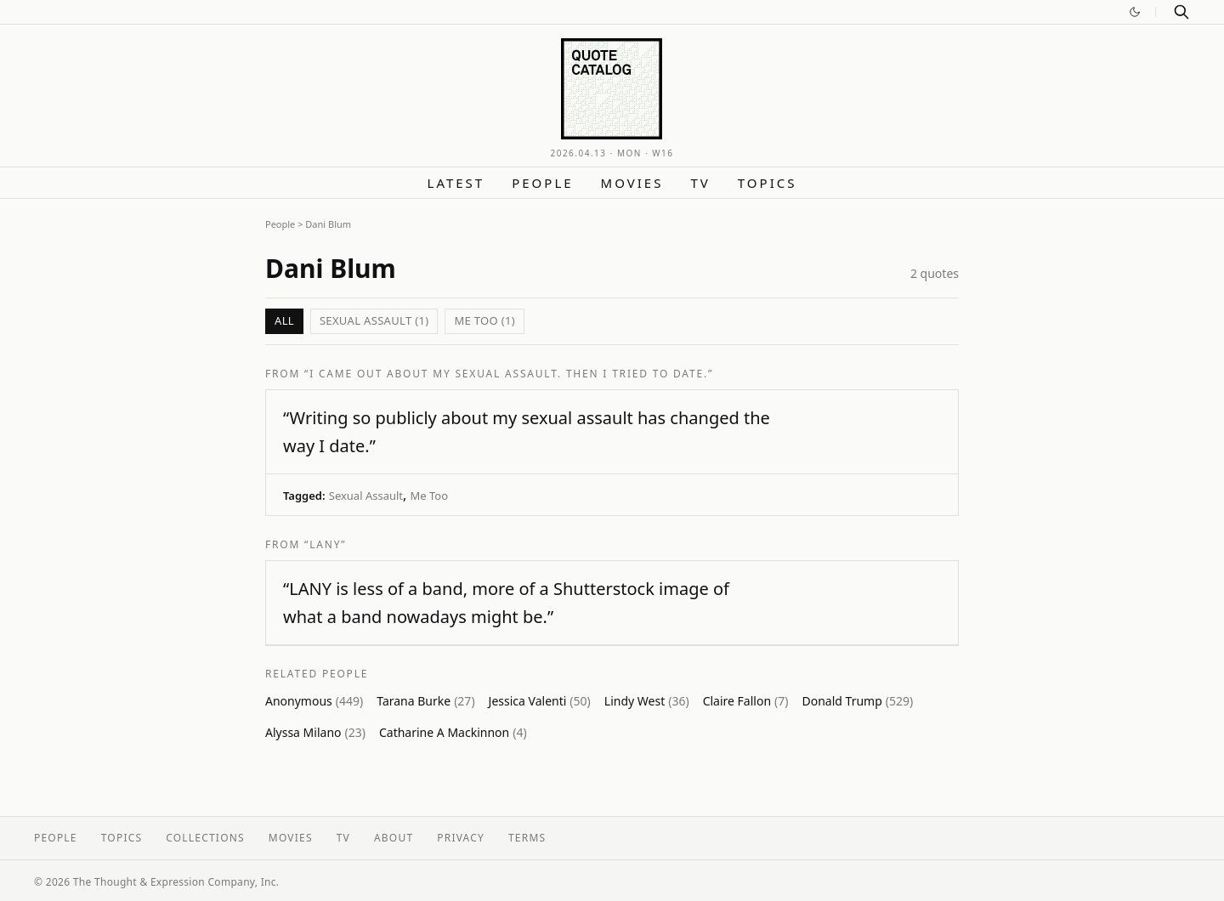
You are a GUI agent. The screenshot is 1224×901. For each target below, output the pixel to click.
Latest (456, 182)
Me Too (430, 495)
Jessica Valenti (540, 701)
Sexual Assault (366, 495)
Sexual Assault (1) (374, 320)
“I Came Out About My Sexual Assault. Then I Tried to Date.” (508, 373)
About (393, 837)
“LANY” (325, 544)
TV (700, 182)
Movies (632, 182)
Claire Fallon (746, 701)
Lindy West (646, 701)
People (542, 182)
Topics (767, 182)
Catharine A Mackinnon (453, 732)
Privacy (460, 837)
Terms (527, 837)
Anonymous (314, 701)
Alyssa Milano (315, 732)
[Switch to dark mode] (1135, 12)
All (284, 320)
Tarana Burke (425, 701)
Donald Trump (857, 701)
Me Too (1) (484, 320)
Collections (205, 837)
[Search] (1181, 11)
